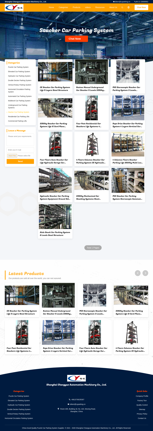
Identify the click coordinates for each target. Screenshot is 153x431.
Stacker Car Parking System (18, 112)
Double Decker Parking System (19, 80)
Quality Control (142, 405)
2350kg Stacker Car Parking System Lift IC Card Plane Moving (53, 125)
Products (76, 7)
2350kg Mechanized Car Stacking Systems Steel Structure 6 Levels (87, 197)
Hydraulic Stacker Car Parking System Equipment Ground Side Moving (55, 197)
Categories (63, 7)
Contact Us (142, 418)
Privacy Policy (142, 414)
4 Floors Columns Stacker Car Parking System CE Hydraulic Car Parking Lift (90, 161)
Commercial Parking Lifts (17, 121)
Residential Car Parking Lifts (18, 117)
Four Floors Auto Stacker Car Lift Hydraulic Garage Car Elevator (54, 161)
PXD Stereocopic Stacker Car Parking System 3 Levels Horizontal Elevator (126, 89)
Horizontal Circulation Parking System (19, 90)
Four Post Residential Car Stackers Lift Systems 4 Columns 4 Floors (88, 125)
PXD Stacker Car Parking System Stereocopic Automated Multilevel (128, 197)
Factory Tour (142, 400)
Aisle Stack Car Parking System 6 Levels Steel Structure (55, 234)
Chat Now (141, 7)
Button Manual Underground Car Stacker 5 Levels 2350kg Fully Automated (90, 89)
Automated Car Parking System (20, 96)
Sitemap (142, 409)
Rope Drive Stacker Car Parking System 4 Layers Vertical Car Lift (128, 125)
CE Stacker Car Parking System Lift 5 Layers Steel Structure (55, 89)
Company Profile (142, 396)
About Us (113, 7)
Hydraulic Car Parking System (19, 76)
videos (88, 7)
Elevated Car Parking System (19, 71)
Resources (99, 7)
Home (51, 7)
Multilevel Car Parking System (19, 101)
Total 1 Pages (93, 248)
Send (20, 161)
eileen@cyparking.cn (122, 2)
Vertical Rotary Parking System (19, 85)
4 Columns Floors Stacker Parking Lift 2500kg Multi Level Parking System (128, 161)
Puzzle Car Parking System (18, 67)
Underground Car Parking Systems (17, 106)
